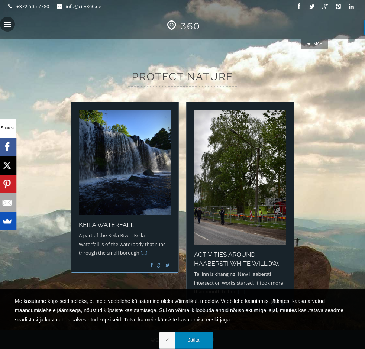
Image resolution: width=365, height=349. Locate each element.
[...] (144, 252)
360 (182, 26)
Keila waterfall (106, 225)
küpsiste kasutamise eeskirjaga (194, 336)
